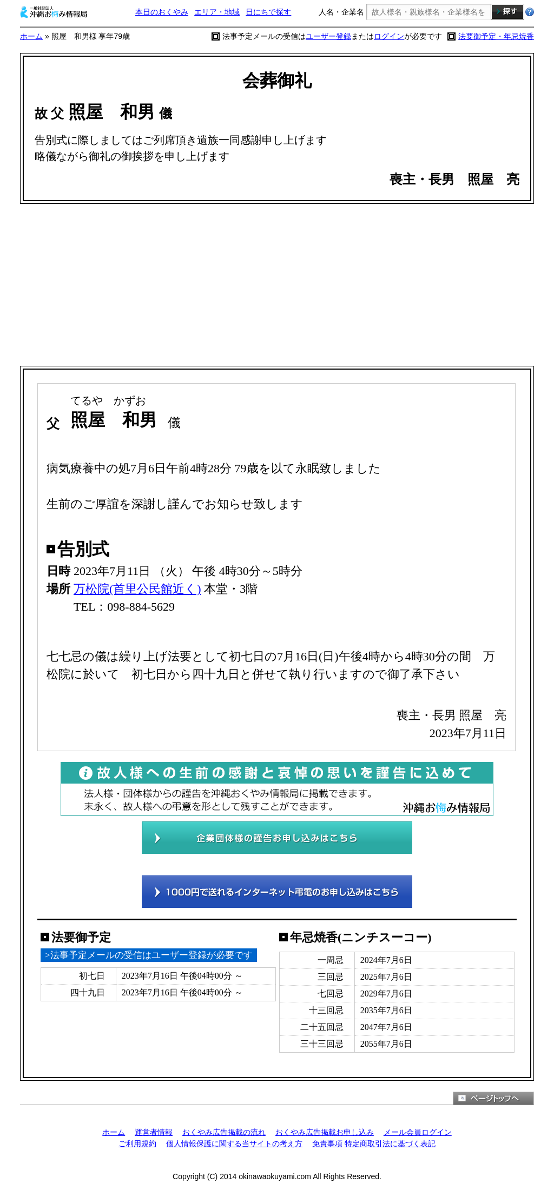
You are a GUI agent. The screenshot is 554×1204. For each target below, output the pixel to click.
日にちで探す (268, 12)
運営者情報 (154, 1132)
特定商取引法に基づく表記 (390, 1143)
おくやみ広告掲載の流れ (224, 1132)
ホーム (31, 36)
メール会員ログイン (418, 1132)
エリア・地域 (217, 12)
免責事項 (327, 1143)
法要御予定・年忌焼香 (496, 36)
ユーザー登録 (328, 36)
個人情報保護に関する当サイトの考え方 (234, 1143)
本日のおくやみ (161, 12)
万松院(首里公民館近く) (137, 589)
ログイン (389, 36)
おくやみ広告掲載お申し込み (324, 1132)
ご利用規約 (137, 1143)
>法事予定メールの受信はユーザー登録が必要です (149, 955)
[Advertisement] (277, 284)
